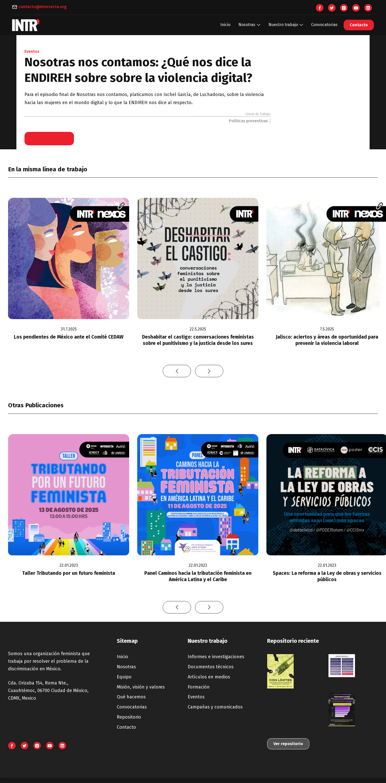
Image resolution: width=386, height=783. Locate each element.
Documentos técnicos (211, 667)
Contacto (359, 24)
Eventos (196, 697)
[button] (249, 25)
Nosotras (126, 667)
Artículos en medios (209, 677)
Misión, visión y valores (141, 687)
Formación (199, 687)
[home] (26, 25)
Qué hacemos (131, 697)
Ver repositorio (288, 743)
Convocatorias (324, 24)
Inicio (225, 24)
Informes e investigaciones (216, 656)
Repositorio (129, 717)
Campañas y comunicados (215, 707)
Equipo (124, 677)
